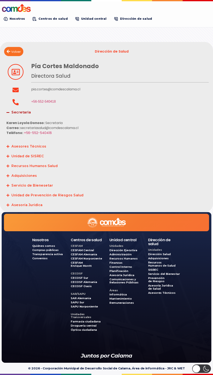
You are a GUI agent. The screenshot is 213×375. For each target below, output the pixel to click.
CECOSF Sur (79, 277)
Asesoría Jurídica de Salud (160, 287)
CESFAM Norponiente (86, 258)
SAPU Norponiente (84, 306)
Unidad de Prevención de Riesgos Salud (47, 195)
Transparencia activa (47, 254)
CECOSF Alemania (84, 282)
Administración (120, 254)
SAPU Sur (77, 302)
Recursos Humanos (123, 258)
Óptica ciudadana (84, 329)
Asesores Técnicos (28, 146)
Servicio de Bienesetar (32, 185)
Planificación (118, 271)
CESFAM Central (82, 250)
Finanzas (115, 262)
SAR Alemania (81, 298)
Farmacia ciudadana (85, 321)
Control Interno (120, 266)
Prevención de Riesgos (156, 280)
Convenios (40, 258)
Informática (118, 294)
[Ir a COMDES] (106, 7)
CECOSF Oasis (81, 286)
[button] (14, 19)
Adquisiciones (24, 176)
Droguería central (83, 325)
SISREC (153, 269)
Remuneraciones (121, 302)
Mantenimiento (120, 298)
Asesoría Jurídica (27, 205)
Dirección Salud (159, 254)
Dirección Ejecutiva (123, 250)
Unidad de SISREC (27, 156)
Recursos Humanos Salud (34, 166)
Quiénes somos (43, 245)
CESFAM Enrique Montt (81, 264)
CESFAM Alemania (84, 254)
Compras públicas (45, 250)
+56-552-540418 (43, 101)
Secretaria (21, 112)
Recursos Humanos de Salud (162, 264)
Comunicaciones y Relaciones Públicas (124, 281)
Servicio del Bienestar (164, 273)
